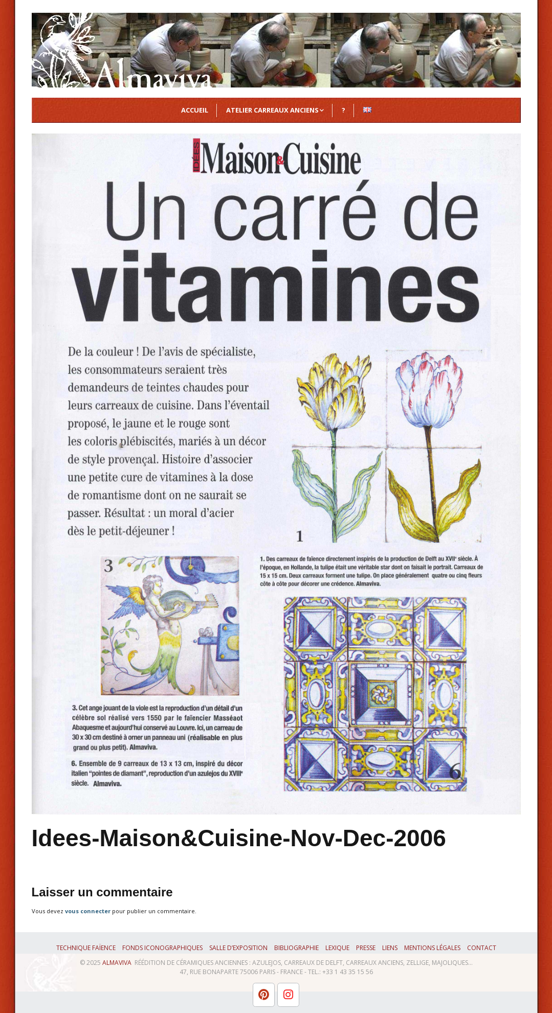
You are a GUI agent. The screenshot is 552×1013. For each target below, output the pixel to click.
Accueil (194, 110)
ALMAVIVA (116, 962)
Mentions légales (432, 947)
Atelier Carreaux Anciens (272, 110)
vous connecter (88, 911)
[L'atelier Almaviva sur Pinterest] (264, 994)
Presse (366, 947)
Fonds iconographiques (162, 947)
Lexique (337, 947)
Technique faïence (86, 947)
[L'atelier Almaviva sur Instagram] (288, 994)
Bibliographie (296, 947)
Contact (481, 947)
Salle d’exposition (238, 947)
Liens (390, 947)
